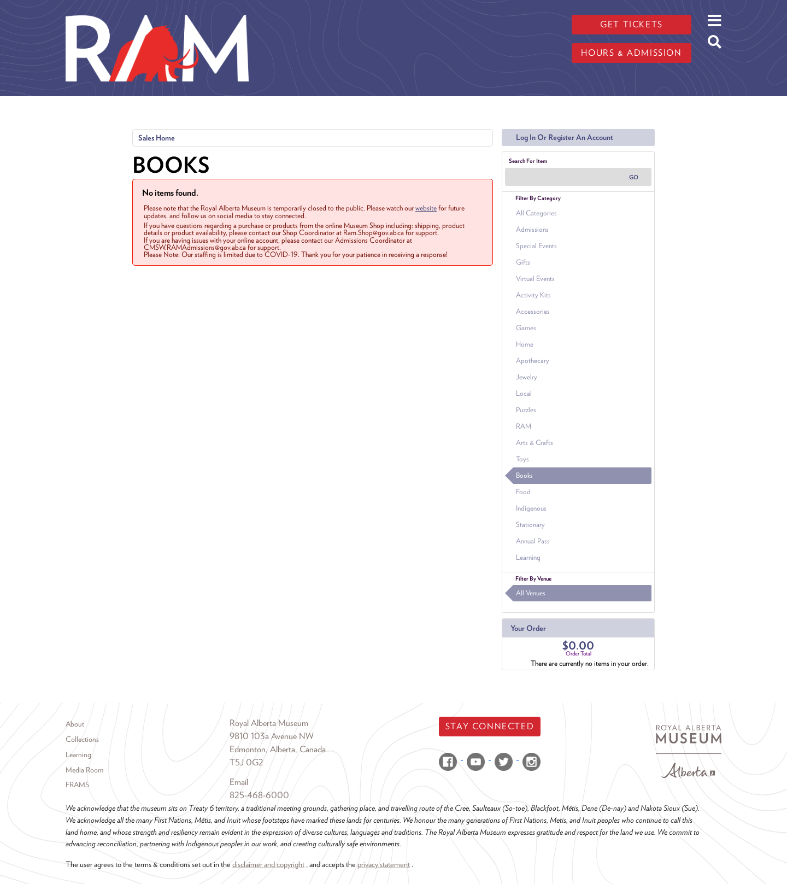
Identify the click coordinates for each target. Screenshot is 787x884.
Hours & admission (631, 53)
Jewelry (526, 377)
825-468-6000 (259, 795)
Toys (522, 459)
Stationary (530, 524)
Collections (82, 739)
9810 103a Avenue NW (272, 736)
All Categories (536, 213)
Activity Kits (533, 295)
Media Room (84, 769)
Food (523, 492)
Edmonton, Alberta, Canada (278, 749)
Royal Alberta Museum (269, 723)
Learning (528, 557)
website (426, 207)
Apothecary (532, 360)
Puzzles (526, 410)
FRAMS (77, 784)
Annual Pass (533, 541)
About (75, 723)
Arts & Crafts (534, 442)
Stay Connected (489, 726)
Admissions (532, 229)
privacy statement (383, 864)
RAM (523, 426)
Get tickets (631, 24)
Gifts (523, 262)
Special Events (536, 246)
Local (524, 393)
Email (239, 782)
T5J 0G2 (246, 762)
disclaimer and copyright (268, 864)
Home (524, 344)
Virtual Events (535, 278)
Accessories (533, 311)
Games (526, 328)
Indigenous (531, 508)
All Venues (530, 593)
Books (524, 475)
